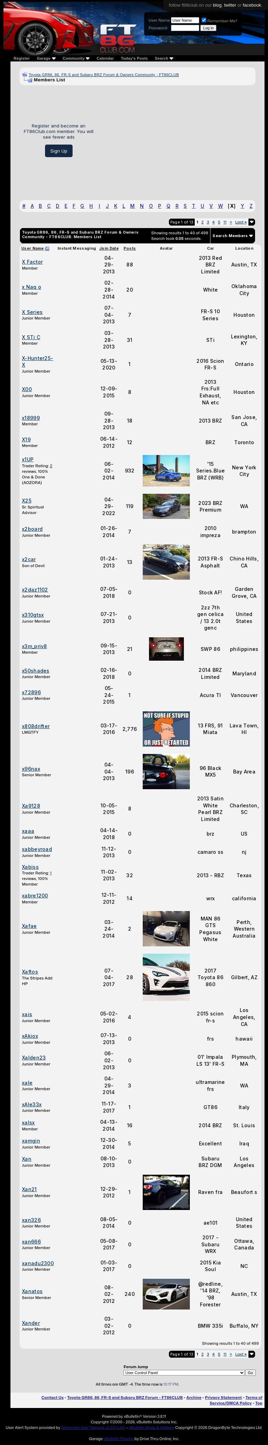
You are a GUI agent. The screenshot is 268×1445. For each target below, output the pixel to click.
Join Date (109, 248)
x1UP (28, 459)
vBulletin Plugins (118, 1439)
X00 (27, 389)
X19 (26, 439)
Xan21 (29, 1189)
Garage (46, 58)
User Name (159, 20)
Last (241, 222)
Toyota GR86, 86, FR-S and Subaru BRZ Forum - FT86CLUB (125, 1397)
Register (22, 58)
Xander (31, 1323)
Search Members (230, 235)
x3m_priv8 (34, 646)
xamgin (31, 1141)
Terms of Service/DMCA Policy (236, 1400)
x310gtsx (33, 615)
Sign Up (58, 151)
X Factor (32, 262)
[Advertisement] (177, 140)
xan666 (31, 1242)
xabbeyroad (37, 849)
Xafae (29, 926)
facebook (252, 5)
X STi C (31, 337)
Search (164, 58)
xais (27, 1014)
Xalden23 (34, 1058)
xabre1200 (35, 895)
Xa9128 (31, 806)
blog (217, 5)
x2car (29, 559)
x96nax (31, 769)
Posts (130, 248)
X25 (26, 501)
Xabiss (30, 867)
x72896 (31, 692)
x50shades (36, 671)
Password (158, 28)
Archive (193, 1397)
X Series (32, 312)
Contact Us (53, 1397)
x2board (32, 529)
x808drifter (36, 726)
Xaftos (30, 972)
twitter (230, 5)
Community (76, 58)
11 (224, 222)
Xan (26, 1159)
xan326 (31, 1220)
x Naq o (31, 287)
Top (258, 1403)
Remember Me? (219, 21)
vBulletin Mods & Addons (151, 1427)
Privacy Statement (223, 1397)
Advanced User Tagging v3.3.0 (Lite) (93, 1427)
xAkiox (30, 1036)
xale (27, 1083)
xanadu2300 (38, 1263)
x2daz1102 (35, 590)
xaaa (28, 831)
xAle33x (32, 1104)
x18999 (31, 418)
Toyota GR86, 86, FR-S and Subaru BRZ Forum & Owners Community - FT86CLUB (104, 75)
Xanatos (32, 1291)
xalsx (28, 1122)
